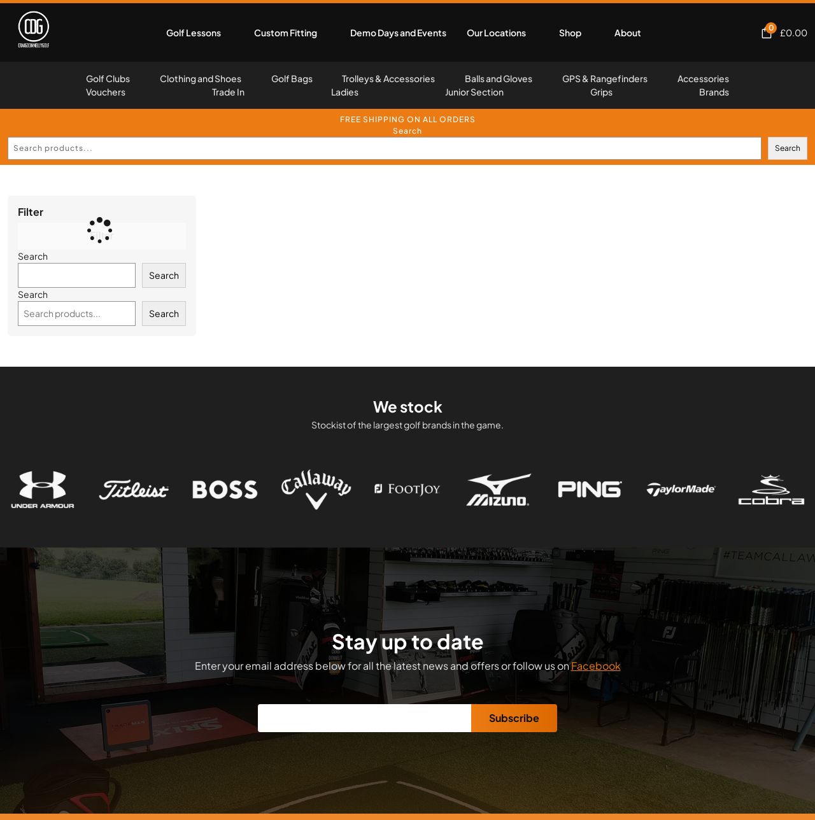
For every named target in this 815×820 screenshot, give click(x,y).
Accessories (703, 78)
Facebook (596, 665)
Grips (601, 91)
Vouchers (105, 91)
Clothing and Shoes (200, 78)
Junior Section (474, 91)
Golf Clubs (108, 78)
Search (407, 131)
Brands (714, 91)
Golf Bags (292, 78)
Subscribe (514, 718)
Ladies (344, 91)
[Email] (365, 718)
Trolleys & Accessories (388, 78)
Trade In (228, 91)
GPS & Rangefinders (605, 78)
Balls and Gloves (498, 78)
